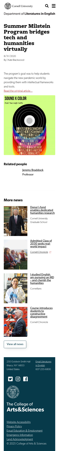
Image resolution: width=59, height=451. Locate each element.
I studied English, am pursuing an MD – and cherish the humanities (42, 279)
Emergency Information (20, 435)
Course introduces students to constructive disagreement (41, 312)
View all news (15, 344)
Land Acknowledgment (20, 439)
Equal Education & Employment (24, 430)
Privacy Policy (14, 426)
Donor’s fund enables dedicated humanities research (42, 210)
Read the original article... (18, 91)
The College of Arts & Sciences (25, 407)
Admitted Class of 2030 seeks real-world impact (41, 243)
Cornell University (19, 6)
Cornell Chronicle (39, 252)
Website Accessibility (19, 422)
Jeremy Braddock (32, 170)
